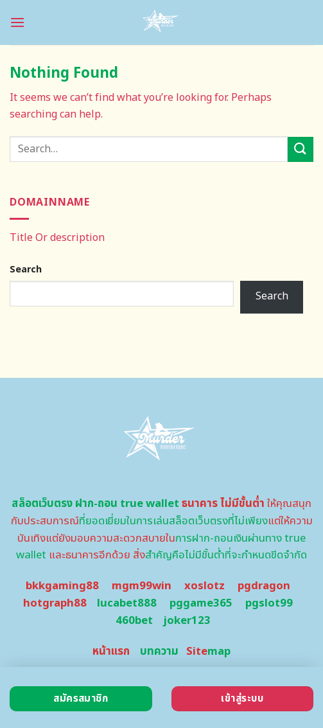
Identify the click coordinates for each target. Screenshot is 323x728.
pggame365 (201, 603)
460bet (134, 620)
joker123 (187, 620)
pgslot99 (269, 603)
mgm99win (141, 586)
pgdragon (264, 586)
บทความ (159, 651)
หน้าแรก (111, 651)
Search (26, 269)
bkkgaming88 (62, 586)
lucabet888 (127, 603)
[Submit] (300, 149)
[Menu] (17, 22)
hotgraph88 (55, 603)
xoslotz (204, 586)
